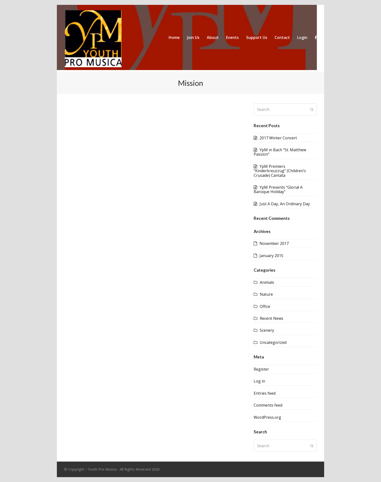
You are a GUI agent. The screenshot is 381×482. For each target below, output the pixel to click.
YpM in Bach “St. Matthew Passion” (280, 152)
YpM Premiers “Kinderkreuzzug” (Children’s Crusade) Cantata (280, 171)
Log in (259, 381)
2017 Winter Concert (278, 138)
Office (265, 306)
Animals (267, 282)
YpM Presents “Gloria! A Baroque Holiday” (278, 189)
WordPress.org (267, 417)
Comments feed (268, 405)
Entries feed (265, 393)
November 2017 (274, 243)
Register (261, 369)
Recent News (271, 318)
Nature (266, 294)
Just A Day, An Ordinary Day (285, 203)
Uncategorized (273, 342)
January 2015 (271, 255)
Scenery (267, 330)
